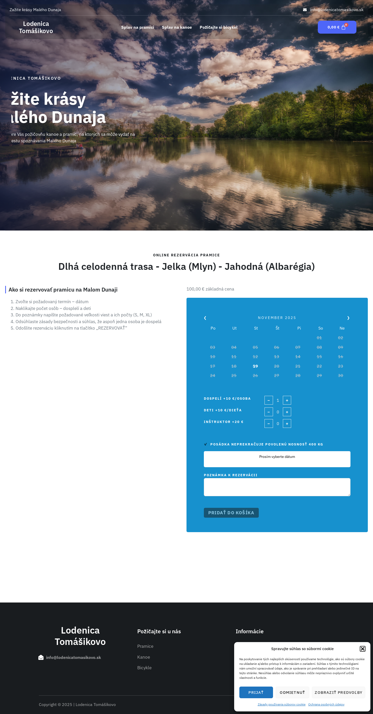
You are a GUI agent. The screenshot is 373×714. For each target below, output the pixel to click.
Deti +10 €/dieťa (223, 410)
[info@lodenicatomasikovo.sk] (41, 657)
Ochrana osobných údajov (326, 704)
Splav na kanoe (177, 27)
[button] (362, 648)
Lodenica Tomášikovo (36, 27)
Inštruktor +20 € (224, 421)
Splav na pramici (137, 27)
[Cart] (337, 27)
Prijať (256, 692)
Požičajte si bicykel (219, 27)
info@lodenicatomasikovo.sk (73, 657)
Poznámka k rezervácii (231, 475)
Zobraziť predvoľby (338, 692)
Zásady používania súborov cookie (282, 704)
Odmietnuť (292, 692)
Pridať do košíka (231, 513)
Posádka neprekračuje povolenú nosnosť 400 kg (266, 444)
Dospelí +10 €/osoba (227, 398)
